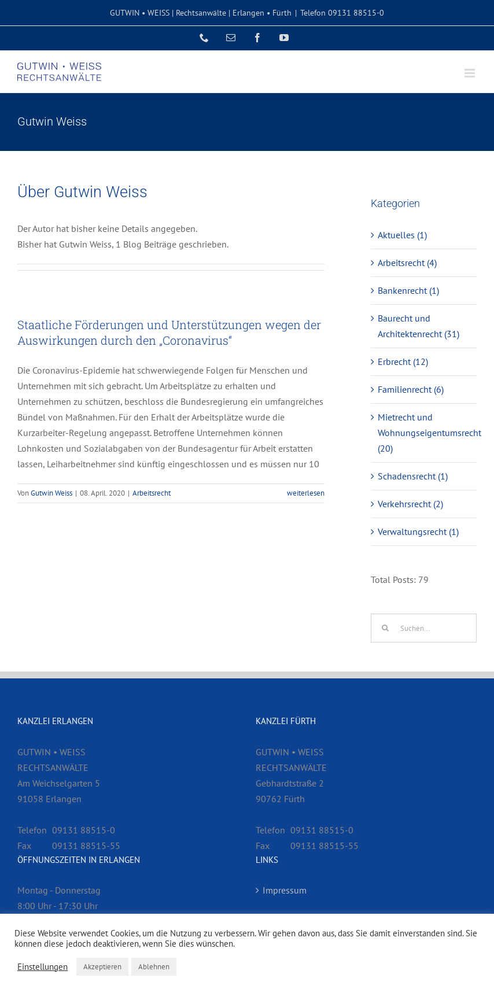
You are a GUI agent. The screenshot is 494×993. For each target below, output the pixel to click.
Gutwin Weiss (51, 493)
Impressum (285, 890)
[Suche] (385, 628)
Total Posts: (394, 579)
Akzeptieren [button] (102, 967)
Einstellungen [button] (42, 967)
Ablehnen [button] (153, 967)
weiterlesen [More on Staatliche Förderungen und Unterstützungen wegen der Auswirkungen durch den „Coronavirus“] (306, 493)
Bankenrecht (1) (408, 290)
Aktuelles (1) (402, 235)
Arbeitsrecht (151, 493)
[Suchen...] (424, 628)
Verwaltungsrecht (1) (418, 531)
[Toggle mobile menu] (470, 73)
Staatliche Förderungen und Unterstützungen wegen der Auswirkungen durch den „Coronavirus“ (169, 332)
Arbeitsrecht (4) (407, 262)
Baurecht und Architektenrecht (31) (418, 325)
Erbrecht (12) (403, 361)
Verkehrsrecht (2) (410, 504)
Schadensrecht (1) (413, 476)
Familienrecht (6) (411, 389)
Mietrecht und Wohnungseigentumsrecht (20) (424, 432)
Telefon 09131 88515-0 (342, 13)
